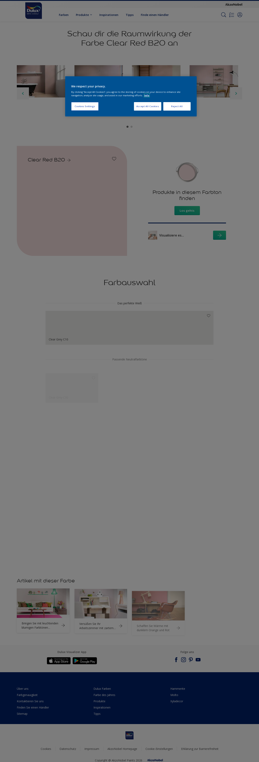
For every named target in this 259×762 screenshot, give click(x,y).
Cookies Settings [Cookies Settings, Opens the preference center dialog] (85, 106)
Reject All (177, 106)
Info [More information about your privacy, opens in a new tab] (146, 95)
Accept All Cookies (147, 106)
